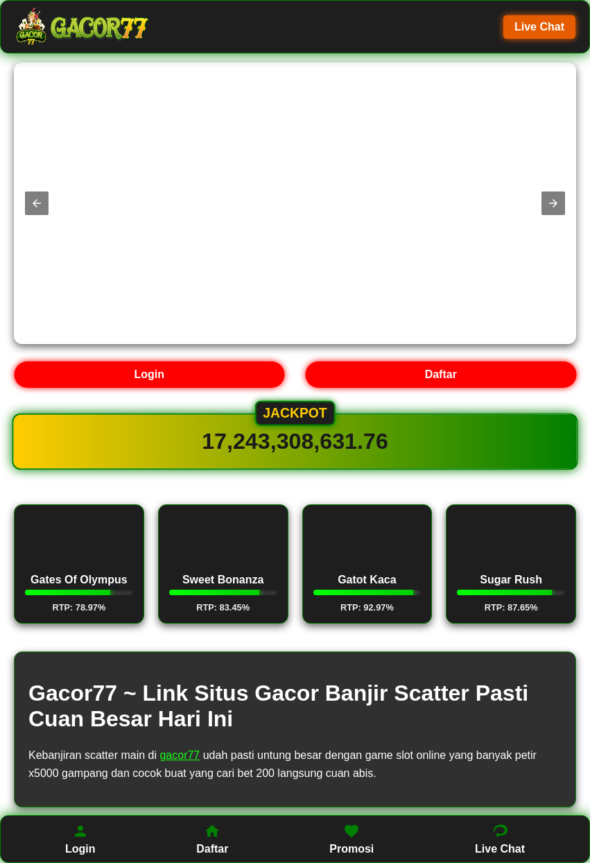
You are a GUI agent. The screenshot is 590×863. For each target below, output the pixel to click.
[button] (37, 203)
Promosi (351, 839)
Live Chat (539, 27)
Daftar (441, 374)
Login (149, 374)
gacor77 (179, 755)
